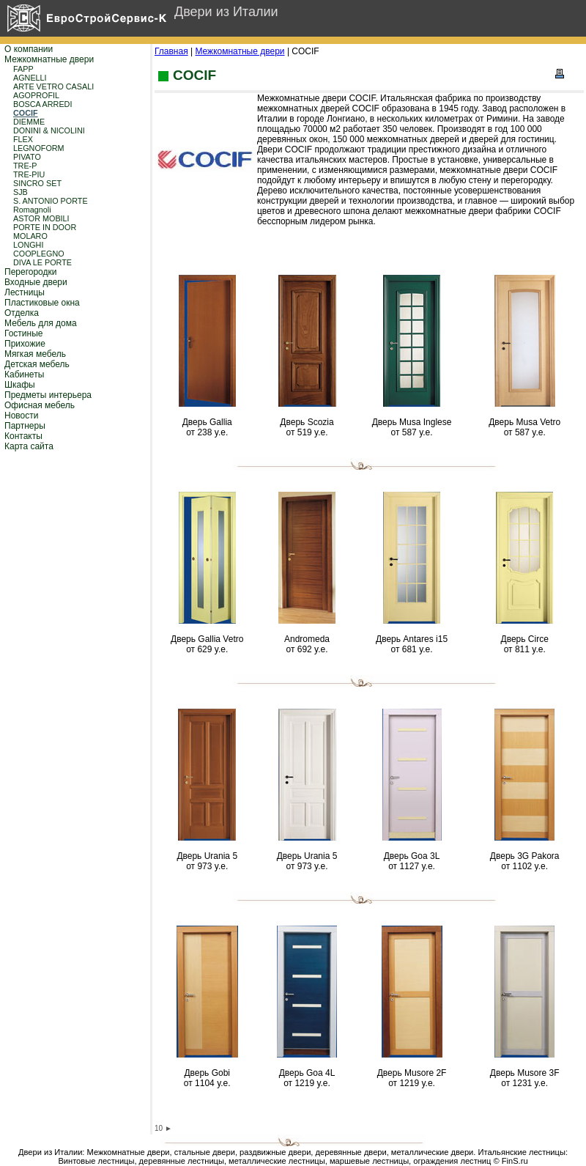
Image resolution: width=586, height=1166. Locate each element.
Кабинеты (24, 374)
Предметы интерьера (48, 395)
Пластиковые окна (42, 303)
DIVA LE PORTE (42, 262)
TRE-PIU (29, 174)
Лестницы (24, 292)
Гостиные (23, 333)
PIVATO (27, 156)
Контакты (23, 436)
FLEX (23, 139)
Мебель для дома (40, 323)
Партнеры (24, 426)
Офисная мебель (39, 405)
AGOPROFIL (36, 95)
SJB (20, 192)
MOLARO (30, 236)
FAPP (23, 68)
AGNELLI (30, 77)
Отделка (21, 313)
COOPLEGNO (38, 253)
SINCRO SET (37, 183)
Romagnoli (32, 209)
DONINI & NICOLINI (49, 130)
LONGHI (28, 244)
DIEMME (29, 121)
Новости (21, 415)
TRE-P (25, 165)
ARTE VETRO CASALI (53, 86)
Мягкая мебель (35, 354)
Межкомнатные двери (49, 59)
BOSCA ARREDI (42, 104)
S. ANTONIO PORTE (50, 200)
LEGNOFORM (38, 148)
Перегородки (30, 272)
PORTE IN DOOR (44, 227)
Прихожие (24, 344)
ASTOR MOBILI (41, 218)
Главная (171, 51)
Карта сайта (28, 446)
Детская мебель (37, 364)
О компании (28, 49)
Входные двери (35, 282)
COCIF (25, 112)
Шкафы (19, 385)
